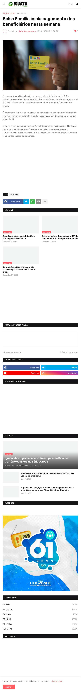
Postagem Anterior (12, 352)
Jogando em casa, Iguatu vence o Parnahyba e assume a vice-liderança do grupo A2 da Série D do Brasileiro (47, 488)
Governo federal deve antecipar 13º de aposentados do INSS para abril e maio (60, 237)
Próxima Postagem (68, 352)
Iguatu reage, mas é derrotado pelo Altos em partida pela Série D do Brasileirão (47, 474)
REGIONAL (40, 628)
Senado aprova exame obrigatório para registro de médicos (19, 237)
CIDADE (40, 604)
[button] (4, 4)
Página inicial (8, 13)
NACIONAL (22, 13)
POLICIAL (40, 619)
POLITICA (40, 624)
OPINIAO (40, 614)
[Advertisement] (40, 170)
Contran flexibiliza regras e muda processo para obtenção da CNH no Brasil (19, 269)
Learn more (57, 681)
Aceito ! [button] (9, 687)
